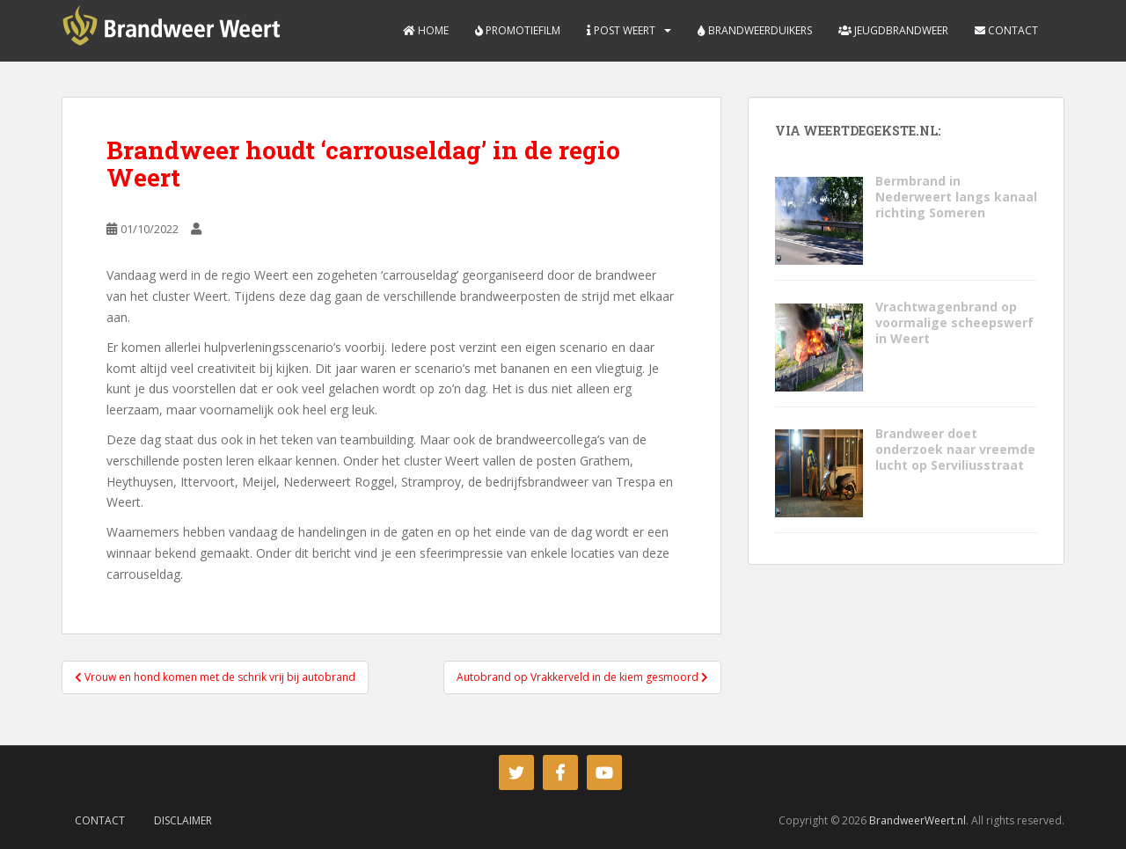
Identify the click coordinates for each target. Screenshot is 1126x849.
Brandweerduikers (755, 30)
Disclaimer (183, 820)
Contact (1006, 30)
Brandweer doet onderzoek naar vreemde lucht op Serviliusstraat (955, 449)
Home (426, 30)
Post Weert (621, 30)
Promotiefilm (517, 30)
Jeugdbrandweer (893, 30)
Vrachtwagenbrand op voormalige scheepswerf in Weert (954, 322)
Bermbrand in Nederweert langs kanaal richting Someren (956, 196)
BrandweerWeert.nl (917, 820)
